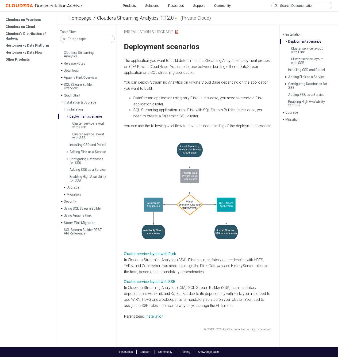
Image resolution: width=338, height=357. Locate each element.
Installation (75, 109)
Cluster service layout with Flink (88, 125)
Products (129, 5)
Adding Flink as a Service (87, 152)
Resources (176, 5)
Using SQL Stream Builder (83, 208)
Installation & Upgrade (80, 102)
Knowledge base (208, 351)
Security (70, 201)
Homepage (80, 18)
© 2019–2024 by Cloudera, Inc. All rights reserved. (238, 329)
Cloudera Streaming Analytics (127, 18)
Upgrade (73, 187)
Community (222, 5)
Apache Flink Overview (80, 77)
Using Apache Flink (78, 215)
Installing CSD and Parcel (87, 145)
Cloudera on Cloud (20, 27)
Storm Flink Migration (79, 223)
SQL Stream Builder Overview (78, 86)
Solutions (152, 5)
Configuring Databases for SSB (86, 160)
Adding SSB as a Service (87, 169)
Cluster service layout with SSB (88, 136)
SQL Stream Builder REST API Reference (83, 231)
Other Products (18, 59)
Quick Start (72, 95)
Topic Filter (68, 32)
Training (185, 351)
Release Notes (74, 63)
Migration (74, 194)
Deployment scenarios (86, 116)
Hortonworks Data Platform (27, 45)
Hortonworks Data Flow (24, 52)
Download (71, 70)
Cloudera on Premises (23, 20)
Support (199, 5)
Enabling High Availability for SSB (87, 178)
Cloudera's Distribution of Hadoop (26, 36)
